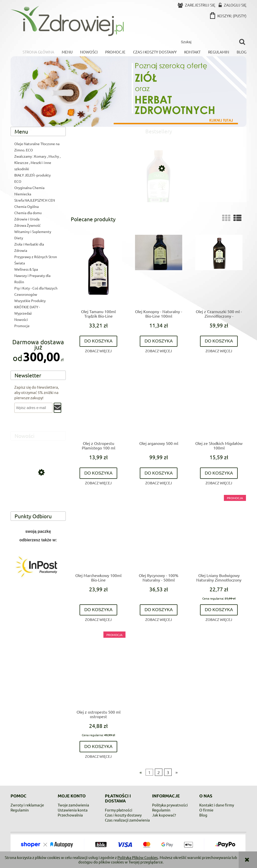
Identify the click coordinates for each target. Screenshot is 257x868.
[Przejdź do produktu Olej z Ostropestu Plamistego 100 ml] (98, 402)
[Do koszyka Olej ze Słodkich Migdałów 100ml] (219, 473)
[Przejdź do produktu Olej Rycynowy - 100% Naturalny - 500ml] (158, 534)
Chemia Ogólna (26, 206)
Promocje (22, 325)
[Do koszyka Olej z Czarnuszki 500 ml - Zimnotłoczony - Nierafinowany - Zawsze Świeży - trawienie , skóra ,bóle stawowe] (219, 341)
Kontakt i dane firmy (216, 804)
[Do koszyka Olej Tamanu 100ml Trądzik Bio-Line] (98, 341)
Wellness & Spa (26, 269)
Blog (203, 815)
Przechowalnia (70, 815)
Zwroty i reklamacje (27, 804)
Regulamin (20, 809)
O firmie (206, 809)
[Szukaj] (242, 42)
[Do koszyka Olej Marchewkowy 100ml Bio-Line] (98, 610)
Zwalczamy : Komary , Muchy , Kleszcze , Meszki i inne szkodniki (37, 162)
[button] (98, 351)
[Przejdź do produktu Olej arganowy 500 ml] (158, 402)
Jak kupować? (164, 815)
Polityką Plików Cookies (137, 857)
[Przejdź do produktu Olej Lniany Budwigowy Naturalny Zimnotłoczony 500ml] (218, 534)
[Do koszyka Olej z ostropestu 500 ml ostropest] (98, 746)
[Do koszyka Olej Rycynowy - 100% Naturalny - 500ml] (159, 610)
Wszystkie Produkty (30, 300)
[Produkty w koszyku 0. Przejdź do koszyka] (228, 15)
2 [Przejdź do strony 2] (158, 772)
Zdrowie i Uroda (26, 219)
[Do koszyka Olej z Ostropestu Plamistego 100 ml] (98, 473)
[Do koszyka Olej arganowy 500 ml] (159, 473)
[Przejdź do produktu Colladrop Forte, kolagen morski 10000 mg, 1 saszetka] (38, 494)
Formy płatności (118, 809)
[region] (38, 567)
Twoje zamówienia (73, 804)
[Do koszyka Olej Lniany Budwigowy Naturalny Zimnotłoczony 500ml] (219, 610)
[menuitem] (38, 52)
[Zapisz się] (57, 408)
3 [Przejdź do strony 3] (168, 772)
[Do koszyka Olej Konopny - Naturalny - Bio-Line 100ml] (159, 341)
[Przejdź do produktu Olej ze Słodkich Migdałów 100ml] (218, 402)
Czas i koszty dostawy (123, 815)
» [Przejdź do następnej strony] (176, 772)
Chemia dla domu (28, 212)
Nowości (21, 319)
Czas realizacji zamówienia (127, 820)
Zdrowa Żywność (27, 225)
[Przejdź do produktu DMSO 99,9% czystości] (159, 190)
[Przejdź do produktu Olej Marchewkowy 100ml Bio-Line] (98, 534)
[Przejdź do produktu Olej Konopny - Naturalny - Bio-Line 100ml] (158, 270)
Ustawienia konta (73, 809)
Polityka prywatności (170, 804)
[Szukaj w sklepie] (207, 41)
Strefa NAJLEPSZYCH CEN (34, 200)
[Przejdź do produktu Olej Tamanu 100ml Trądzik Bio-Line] (98, 270)
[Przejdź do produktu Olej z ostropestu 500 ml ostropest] (98, 670)
